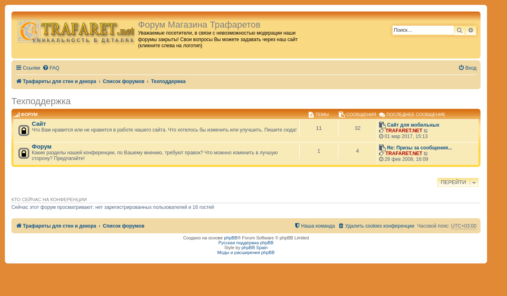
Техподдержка (41, 101)
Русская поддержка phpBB (245, 242)
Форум (42, 146)
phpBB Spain (254, 247)
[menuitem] (50, 68)
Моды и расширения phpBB (246, 252)
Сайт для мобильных (413, 125)
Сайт (39, 124)
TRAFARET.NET (403, 131)
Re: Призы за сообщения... (419, 148)
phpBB (230, 237)
